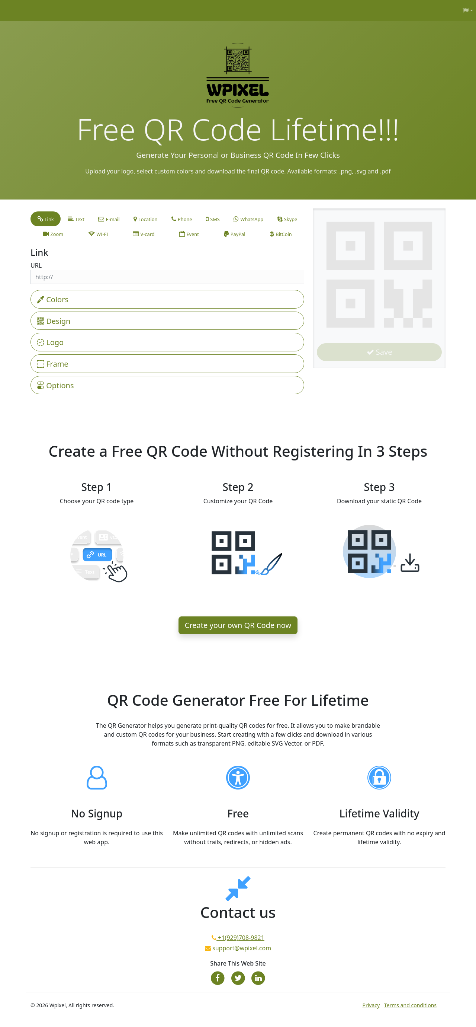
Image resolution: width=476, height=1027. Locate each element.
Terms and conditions (410, 1005)
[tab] (45, 218)
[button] (468, 10)
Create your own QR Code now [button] (238, 625)
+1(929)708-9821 (240, 938)
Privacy (371, 1005)
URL (36, 265)
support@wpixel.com (241, 948)
